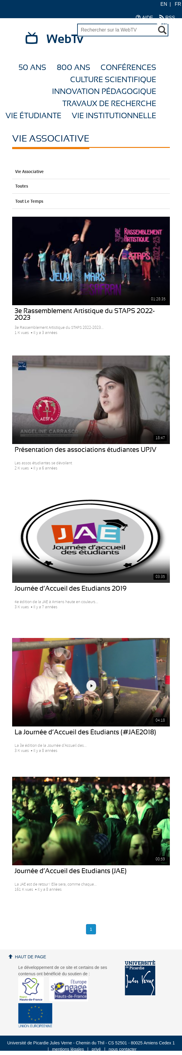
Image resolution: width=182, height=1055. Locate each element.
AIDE (144, 17)
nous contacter (122, 1049)
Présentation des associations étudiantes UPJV (85, 449)
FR (178, 4)
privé (96, 1049)
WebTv (64, 39)
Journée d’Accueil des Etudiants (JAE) (70, 871)
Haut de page (30, 956)
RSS (167, 17)
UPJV (166, 23)
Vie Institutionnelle (114, 116)
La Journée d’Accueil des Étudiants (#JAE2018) (85, 732)
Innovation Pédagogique (104, 91)
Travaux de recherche (109, 104)
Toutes (91, 186)
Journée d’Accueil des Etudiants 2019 (71, 588)
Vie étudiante (33, 116)
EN (163, 4)
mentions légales (68, 1049)
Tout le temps (91, 201)
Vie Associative (91, 171)
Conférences (128, 68)
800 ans (73, 68)
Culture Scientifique (113, 80)
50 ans (32, 68)
